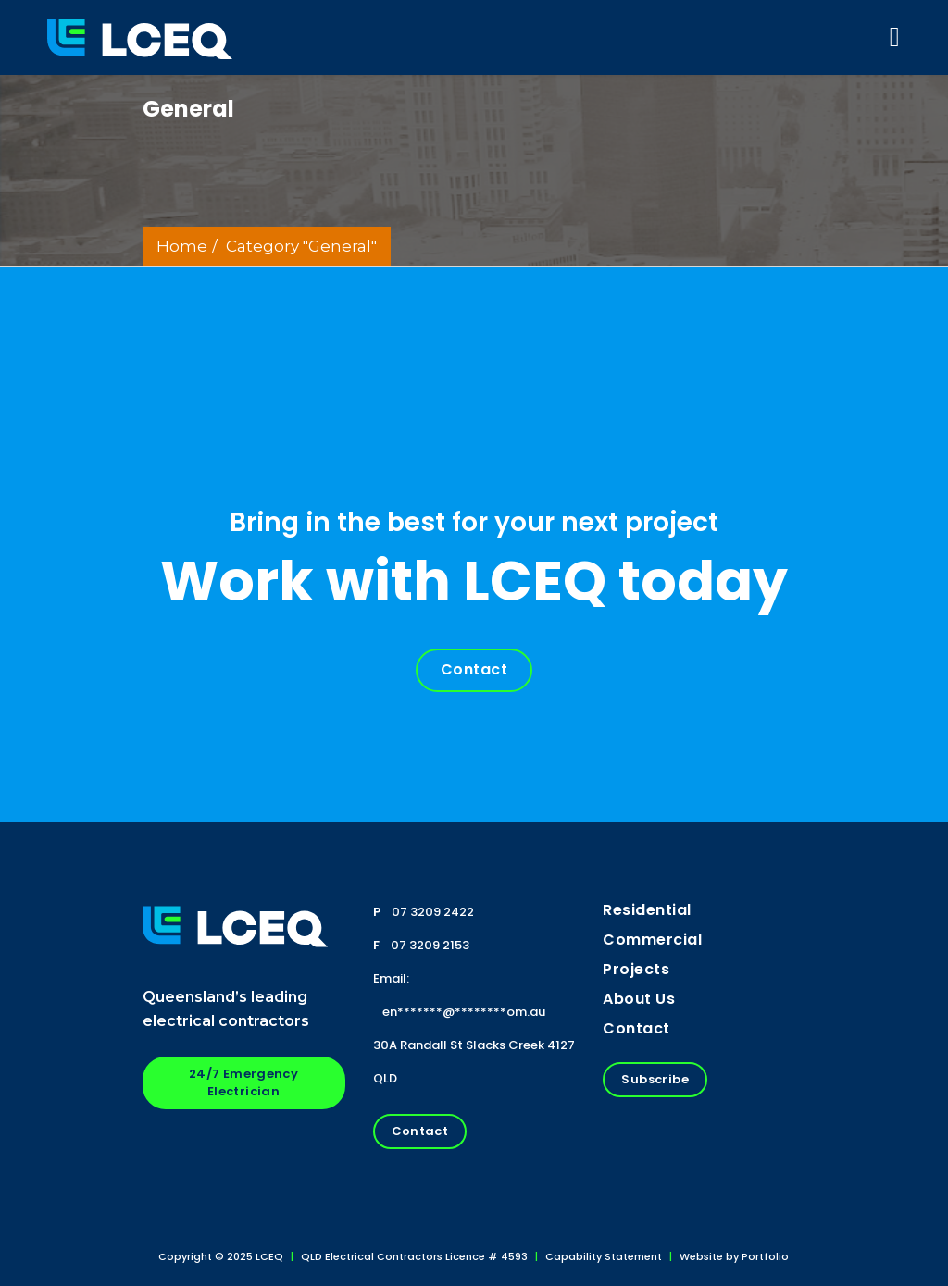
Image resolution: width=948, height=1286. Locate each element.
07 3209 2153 (430, 945)
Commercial (652, 939)
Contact (474, 669)
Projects (636, 969)
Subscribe (655, 1079)
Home (181, 246)
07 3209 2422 (433, 912)
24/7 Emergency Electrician (243, 1082)
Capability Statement (603, 1256)
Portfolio (765, 1256)
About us (639, 998)
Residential (647, 910)
